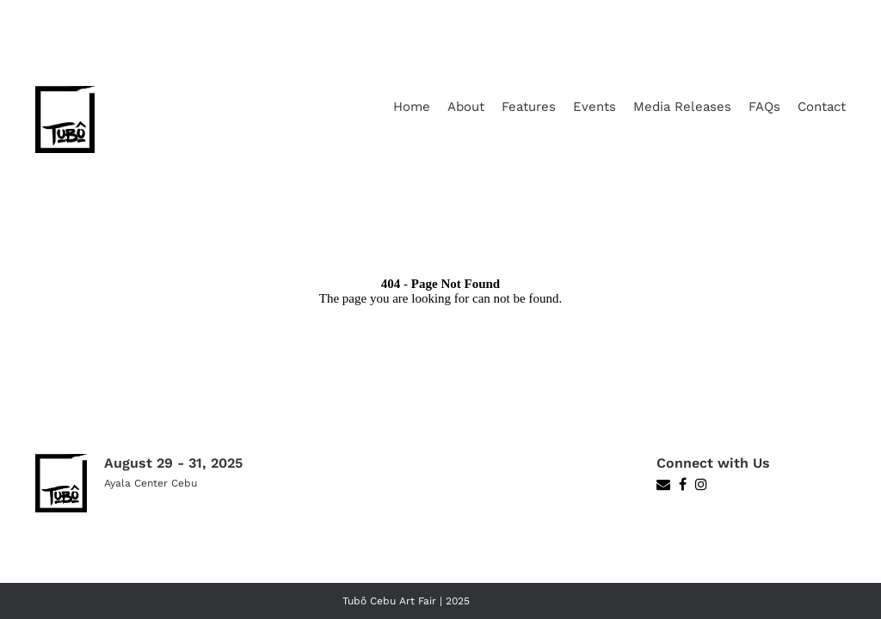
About (465, 106)
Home (411, 106)
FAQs (764, 106)
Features (529, 106)
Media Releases (682, 106)
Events (594, 106)
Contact (822, 106)
